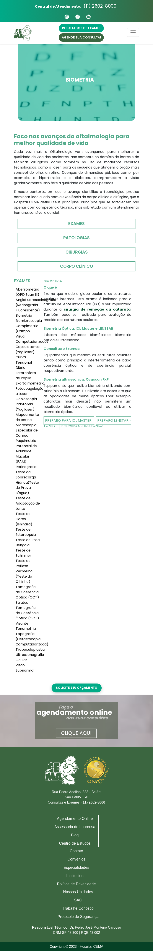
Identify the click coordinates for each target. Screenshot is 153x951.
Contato (76, 851)
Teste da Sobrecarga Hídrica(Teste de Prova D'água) (27, 482)
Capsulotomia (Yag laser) (27, 349)
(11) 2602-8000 (100, 6)
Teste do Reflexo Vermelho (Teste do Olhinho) (24, 571)
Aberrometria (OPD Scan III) (27, 292)
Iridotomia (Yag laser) (25, 407)
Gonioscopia (26, 398)
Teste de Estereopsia (26, 532)
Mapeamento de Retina (27, 417)
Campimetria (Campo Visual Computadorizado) (28, 333)
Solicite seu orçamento (76, 688)
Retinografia (26, 466)
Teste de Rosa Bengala (28, 542)
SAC (78, 900)
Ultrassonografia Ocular (28, 657)
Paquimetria (26, 440)
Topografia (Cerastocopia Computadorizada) (28, 639)
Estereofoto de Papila (26, 375)
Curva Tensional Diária (24, 362)
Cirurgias (76, 252)
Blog (75, 835)
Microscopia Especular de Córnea (27, 430)
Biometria (24, 315)
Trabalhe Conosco (78, 908)
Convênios (76, 859)
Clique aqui (76, 732)
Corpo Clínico (76, 266)
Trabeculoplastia (28, 649)
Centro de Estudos (75, 843)
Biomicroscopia (28, 320)
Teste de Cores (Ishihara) (24, 519)
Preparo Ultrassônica (82, 425)
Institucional (76, 876)
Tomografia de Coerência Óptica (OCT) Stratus (27, 594)
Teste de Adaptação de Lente (28, 503)
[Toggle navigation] (133, 32)
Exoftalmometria (28, 383)
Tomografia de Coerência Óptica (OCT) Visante (27, 615)
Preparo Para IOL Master (68, 420)
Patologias (76, 238)
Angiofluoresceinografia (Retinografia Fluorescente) (28, 305)
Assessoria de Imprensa (74, 827)
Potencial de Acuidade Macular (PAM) (26, 453)
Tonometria (26, 628)
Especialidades (76, 867)
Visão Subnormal (25, 668)
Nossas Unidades (78, 892)
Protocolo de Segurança (78, 916)
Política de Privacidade (76, 884)
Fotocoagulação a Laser (28, 391)
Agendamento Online (75, 818)
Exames (76, 224)
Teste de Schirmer (23, 553)
